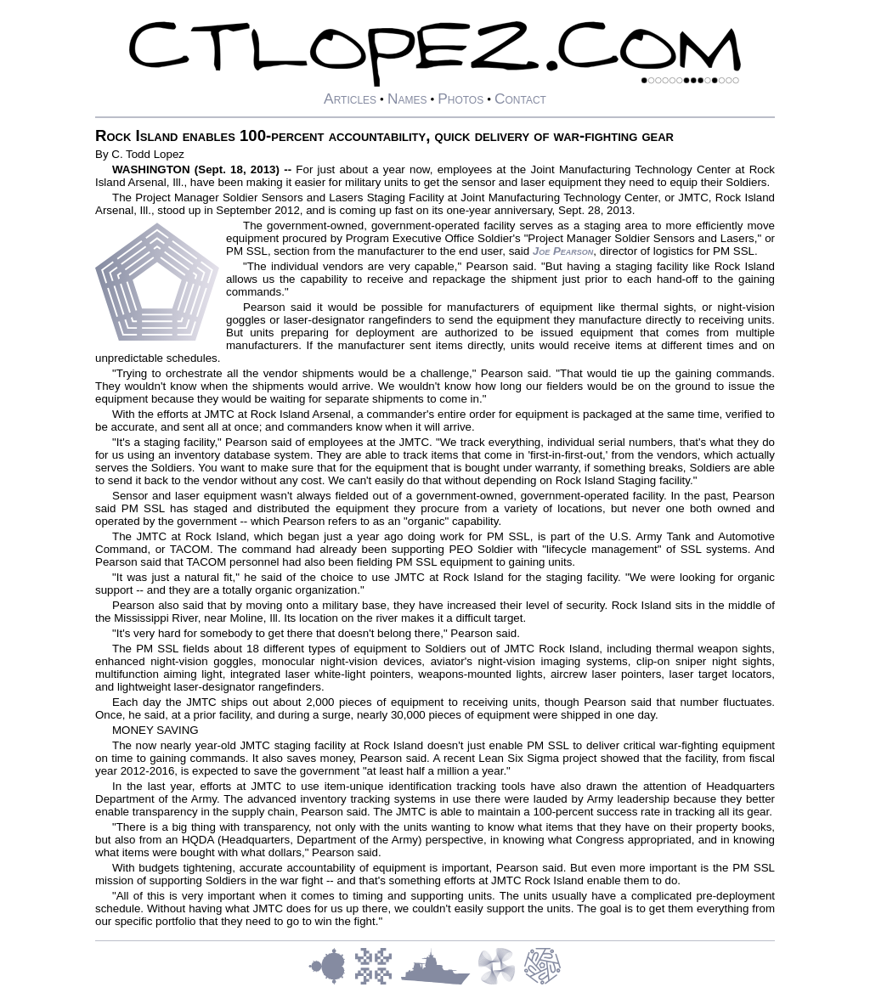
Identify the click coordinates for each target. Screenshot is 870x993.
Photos (460, 98)
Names (407, 98)
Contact (520, 98)
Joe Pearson (563, 251)
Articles (350, 98)
